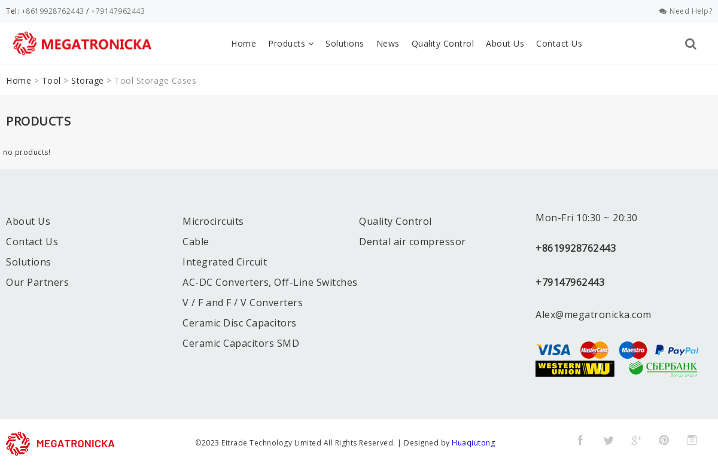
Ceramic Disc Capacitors (239, 322)
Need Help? (686, 11)
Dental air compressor (412, 241)
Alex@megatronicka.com (594, 314)
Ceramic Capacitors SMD (240, 343)
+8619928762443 (53, 11)
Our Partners (37, 282)
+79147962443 (118, 11)
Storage (87, 80)
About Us (505, 43)
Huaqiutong (473, 443)
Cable (195, 241)
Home (243, 43)
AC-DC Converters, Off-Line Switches (270, 282)
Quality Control (443, 43)
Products (291, 43)
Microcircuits (213, 221)
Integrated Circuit (224, 261)
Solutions (344, 43)
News (388, 43)
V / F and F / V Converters (242, 302)
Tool (51, 80)
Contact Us (559, 43)
